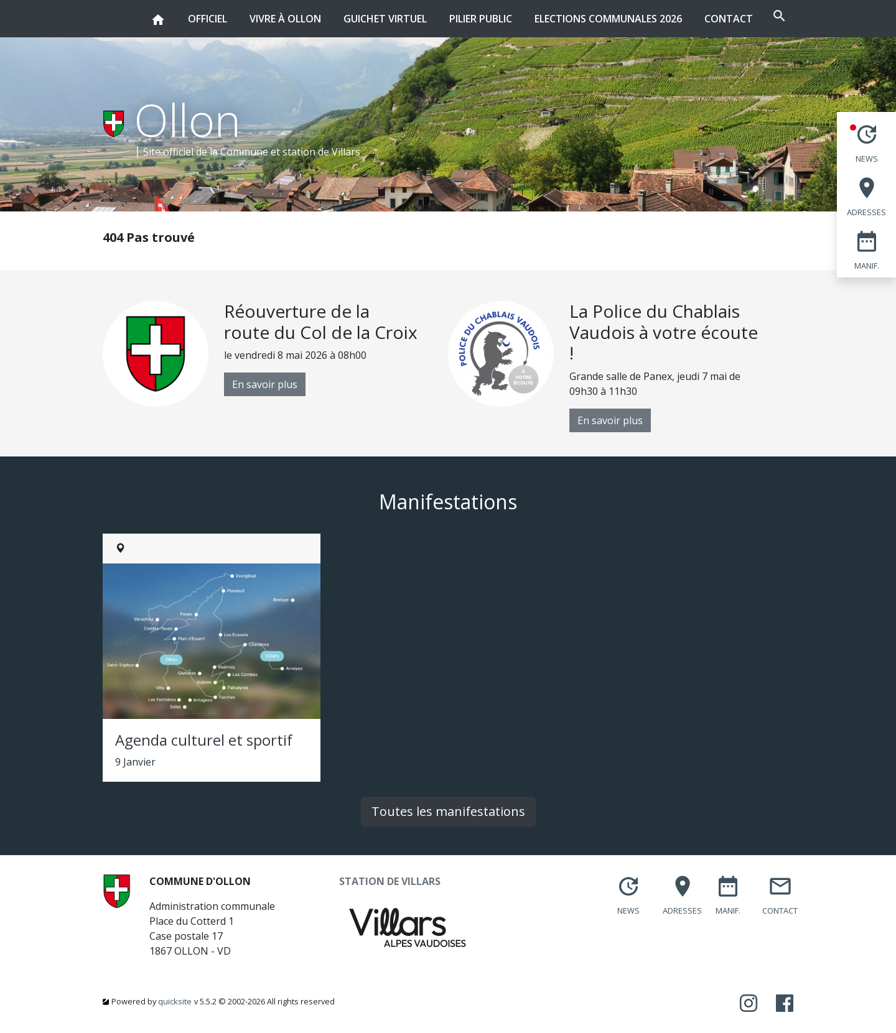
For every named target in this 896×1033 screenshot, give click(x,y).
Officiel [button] (170, 12)
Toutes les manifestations (448, 811)
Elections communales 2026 (571, 18)
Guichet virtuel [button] (348, 12)
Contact (692, 18)
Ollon (187, 119)
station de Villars (321, 152)
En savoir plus (264, 384)
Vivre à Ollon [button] (248, 12)
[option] (275, 354)
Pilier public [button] (444, 12)
